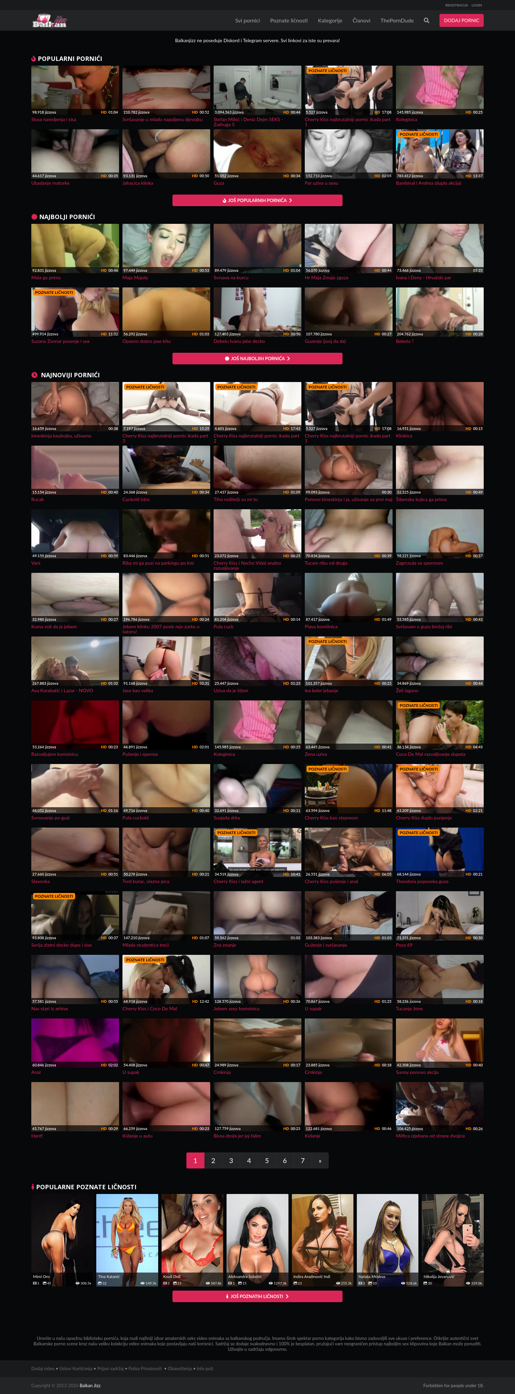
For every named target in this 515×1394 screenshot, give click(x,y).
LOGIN (476, 5)
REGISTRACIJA (456, 5)
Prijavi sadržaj (110, 1368)
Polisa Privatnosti (145, 1368)
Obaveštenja (180, 1368)
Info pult (205, 1368)
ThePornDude (397, 20)
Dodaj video (42, 1368)
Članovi (361, 20)
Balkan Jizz (90, 1385)
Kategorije (330, 20)
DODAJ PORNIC (461, 20)
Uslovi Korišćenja (76, 1368)
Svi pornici (247, 20)
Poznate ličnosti (289, 20)
